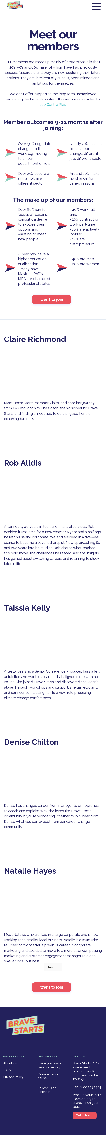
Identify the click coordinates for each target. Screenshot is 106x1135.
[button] (96, 6)
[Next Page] (53, 967)
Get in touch (85, 1115)
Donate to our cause (48, 1076)
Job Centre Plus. (53, 104)
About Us (10, 1063)
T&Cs (7, 1070)
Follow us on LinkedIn (47, 1090)
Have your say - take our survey (49, 1065)
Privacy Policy (13, 1077)
